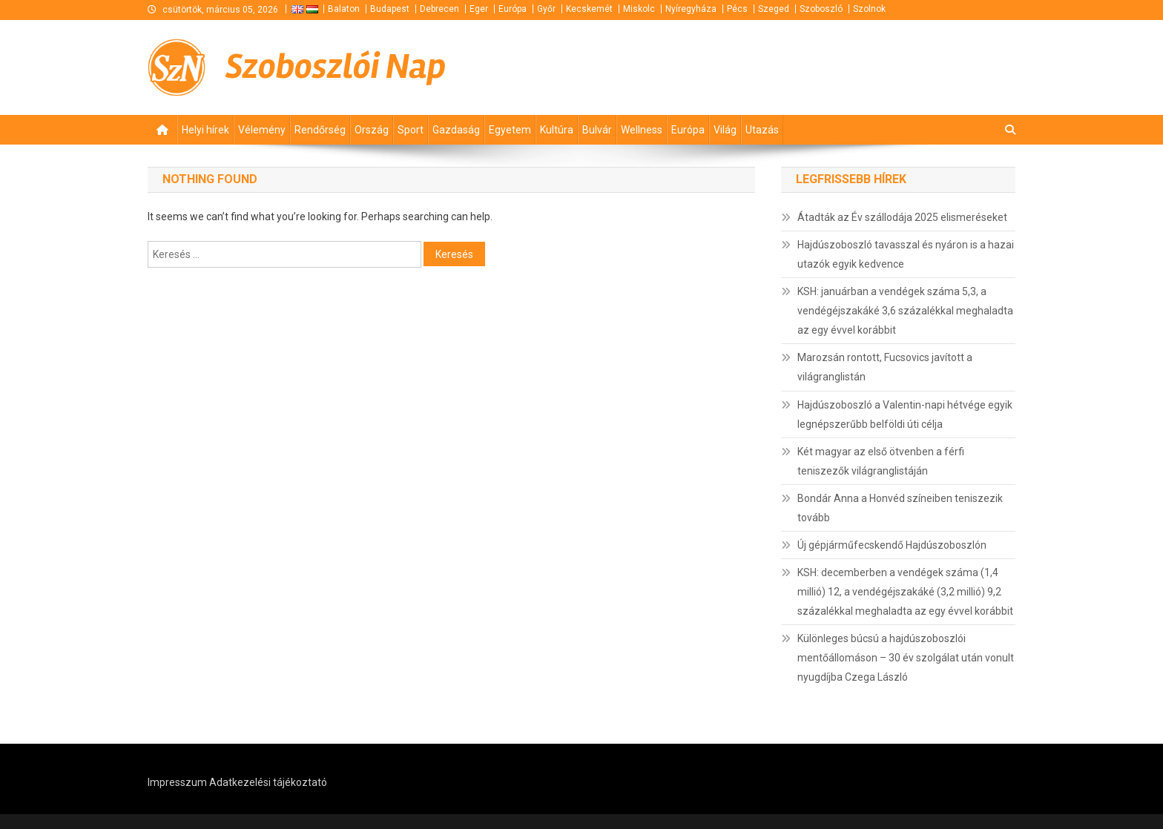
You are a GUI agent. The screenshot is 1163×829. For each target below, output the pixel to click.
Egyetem (510, 130)
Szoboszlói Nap (335, 66)
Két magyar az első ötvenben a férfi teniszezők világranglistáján (880, 461)
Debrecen (439, 9)
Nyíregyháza (690, 9)
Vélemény (262, 130)
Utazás (762, 130)
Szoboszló (821, 9)
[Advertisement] (837, 66)
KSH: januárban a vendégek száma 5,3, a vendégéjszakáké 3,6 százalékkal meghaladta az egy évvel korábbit (905, 310)
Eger (479, 9)
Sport (411, 130)
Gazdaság (456, 130)
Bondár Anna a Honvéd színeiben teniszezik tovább (900, 508)
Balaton (344, 9)
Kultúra (556, 130)
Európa (512, 9)
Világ (725, 130)
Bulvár (597, 130)
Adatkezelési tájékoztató (268, 782)
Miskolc (639, 9)
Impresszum (177, 782)
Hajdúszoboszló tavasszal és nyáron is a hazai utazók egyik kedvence (905, 254)
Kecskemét (589, 9)
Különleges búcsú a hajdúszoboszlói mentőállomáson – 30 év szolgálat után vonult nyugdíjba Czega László (905, 658)
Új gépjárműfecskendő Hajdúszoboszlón (891, 545)
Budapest (389, 9)
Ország (372, 130)
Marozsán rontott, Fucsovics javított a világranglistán (884, 367)
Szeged (773, 9)
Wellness (641, 130)
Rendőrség (320, 130)
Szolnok (869, 9)
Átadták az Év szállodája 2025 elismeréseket (902, 217)
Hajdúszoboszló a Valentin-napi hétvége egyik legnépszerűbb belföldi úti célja (904, 414)
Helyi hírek (205, 130)
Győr (546, 9)
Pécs (737, 9)
